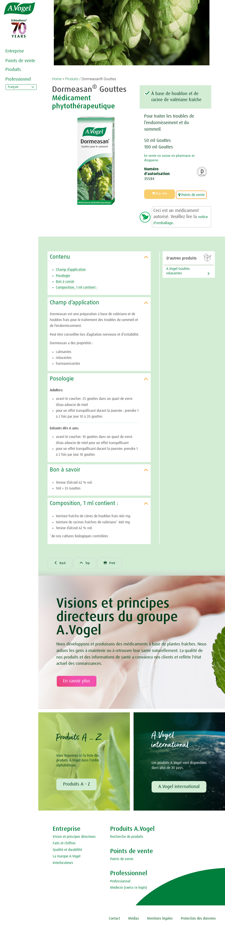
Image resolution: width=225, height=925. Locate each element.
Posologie (63, 274)
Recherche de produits (126, 837)
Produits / (73, 79)
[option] (96, 161)
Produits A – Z (76, 784)
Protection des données (198, 919)
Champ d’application (71, 268)
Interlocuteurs (63, 863)
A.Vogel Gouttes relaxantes (178, 270)
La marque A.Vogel (66, 856)
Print (113, 563)
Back (61, 563)
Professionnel (18, 79)
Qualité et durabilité (67, 850)
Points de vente (20, 61)
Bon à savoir (65, 280)
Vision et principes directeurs (74, 837)
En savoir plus (76, 681)
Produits (13, 69)
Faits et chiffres (64, 843)
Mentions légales (160, 919)
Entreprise (14, 51)
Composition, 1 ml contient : (76, 286)
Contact (114, 919)
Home (57, 79)
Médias (133, 919)
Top (87, 563)
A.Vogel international (179, 787)
